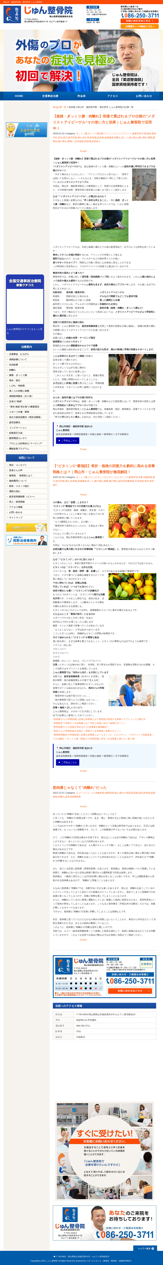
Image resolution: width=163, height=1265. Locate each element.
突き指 (86, 137)
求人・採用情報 (17, 502)
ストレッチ (89, 793)
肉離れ (117, 137)
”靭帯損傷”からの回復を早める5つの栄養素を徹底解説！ (81, 727)
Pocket (83, 151)
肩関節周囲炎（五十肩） (21, 396)
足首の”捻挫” (15, 401)
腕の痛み (142, 137)
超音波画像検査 (126, 481)
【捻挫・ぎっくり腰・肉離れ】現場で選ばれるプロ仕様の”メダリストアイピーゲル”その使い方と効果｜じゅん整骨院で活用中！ (104, 122)
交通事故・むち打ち (19, 354)
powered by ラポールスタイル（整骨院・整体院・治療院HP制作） (104, 1261)
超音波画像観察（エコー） (22, 496)
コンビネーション (18, 427)
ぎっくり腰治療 (95, 133)
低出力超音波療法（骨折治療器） (26, 417)
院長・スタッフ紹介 (19, 486)
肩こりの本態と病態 (19, 391)
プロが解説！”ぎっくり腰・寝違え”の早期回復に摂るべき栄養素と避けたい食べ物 (94, 738)
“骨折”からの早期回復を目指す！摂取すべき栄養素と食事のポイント (87, 731)
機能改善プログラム (19, 448)
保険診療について (18, 359)
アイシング (109, 133)
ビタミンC (100, 477)
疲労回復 (72, 137)
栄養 (140, 477)
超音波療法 (14, 422)
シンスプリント (123, 133)
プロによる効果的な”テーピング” (26, 443)
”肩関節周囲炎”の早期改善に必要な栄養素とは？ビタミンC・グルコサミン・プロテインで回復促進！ (103, 734)
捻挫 (149, 133)
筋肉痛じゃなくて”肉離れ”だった (80, 788)
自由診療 (13, 364)
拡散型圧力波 (15, 433)
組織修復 (109, 137)
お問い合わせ (15, 512)
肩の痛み (133, 137)
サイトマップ (15, 517)
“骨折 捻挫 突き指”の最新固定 (24, 406)
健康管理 (136, 133)
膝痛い (70, 141)
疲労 (65, 137)
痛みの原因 (125, 793)
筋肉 (140, 793)
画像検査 (147, 477)
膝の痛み (62, 141)
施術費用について (18, 481)
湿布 (60, 137)
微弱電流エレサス (18, 438)
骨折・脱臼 (14, 380)
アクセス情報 (15, 507)
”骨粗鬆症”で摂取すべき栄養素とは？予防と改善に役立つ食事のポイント (89, 723)
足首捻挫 (79, 141)
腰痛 (150, 137)
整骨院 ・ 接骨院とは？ (21, 475)
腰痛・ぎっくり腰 (18, 375)
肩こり (124, 137)
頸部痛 (87, 141)
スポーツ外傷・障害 (19, 412)
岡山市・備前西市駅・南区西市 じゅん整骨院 (23, 2)
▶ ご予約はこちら (67, 440)
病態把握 (109, 793)
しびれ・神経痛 (17, 385)
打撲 (144, 133)
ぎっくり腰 (81, 133)
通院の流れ (14, 491)
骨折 (146, 481)
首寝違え (96, 141)
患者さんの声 (15, 470)
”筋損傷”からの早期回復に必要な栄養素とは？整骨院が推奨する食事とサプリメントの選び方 (99, 719)
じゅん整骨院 (51, 1261)
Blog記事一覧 (59, 107)
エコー (91, 477)
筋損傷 (93, 137)
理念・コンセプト (18, 465)
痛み (80, 137)
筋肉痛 (100, 137)
